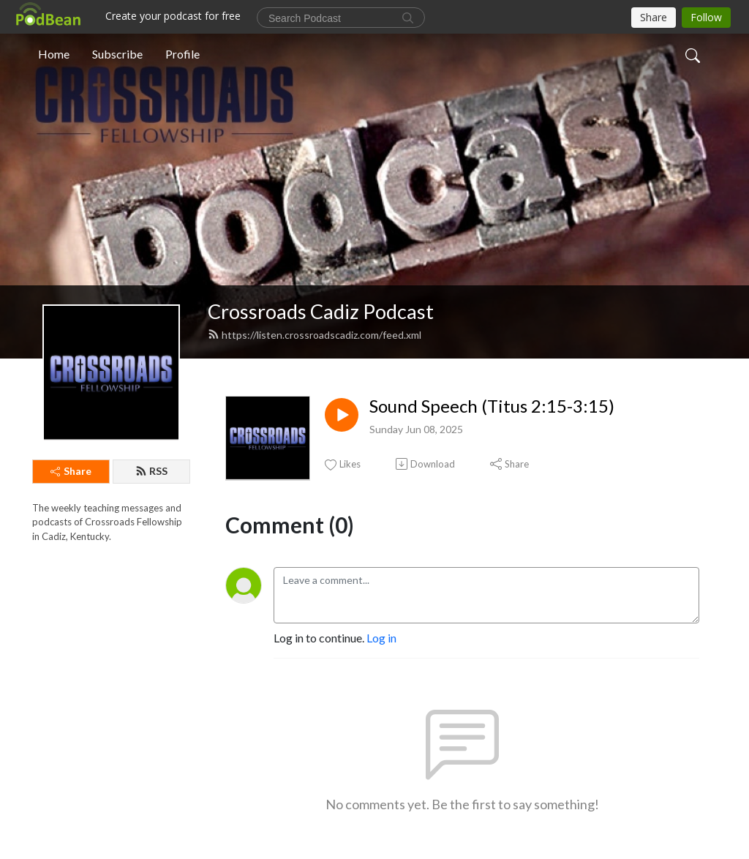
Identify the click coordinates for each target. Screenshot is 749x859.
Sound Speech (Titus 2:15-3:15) (491, 406)
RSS (151, 471)
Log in (381, 638)
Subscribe (117, 54)
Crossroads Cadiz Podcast (321, 311)
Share (70, 471)
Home (53, 54)
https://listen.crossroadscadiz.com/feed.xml (314, 335)
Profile (182, 54)
